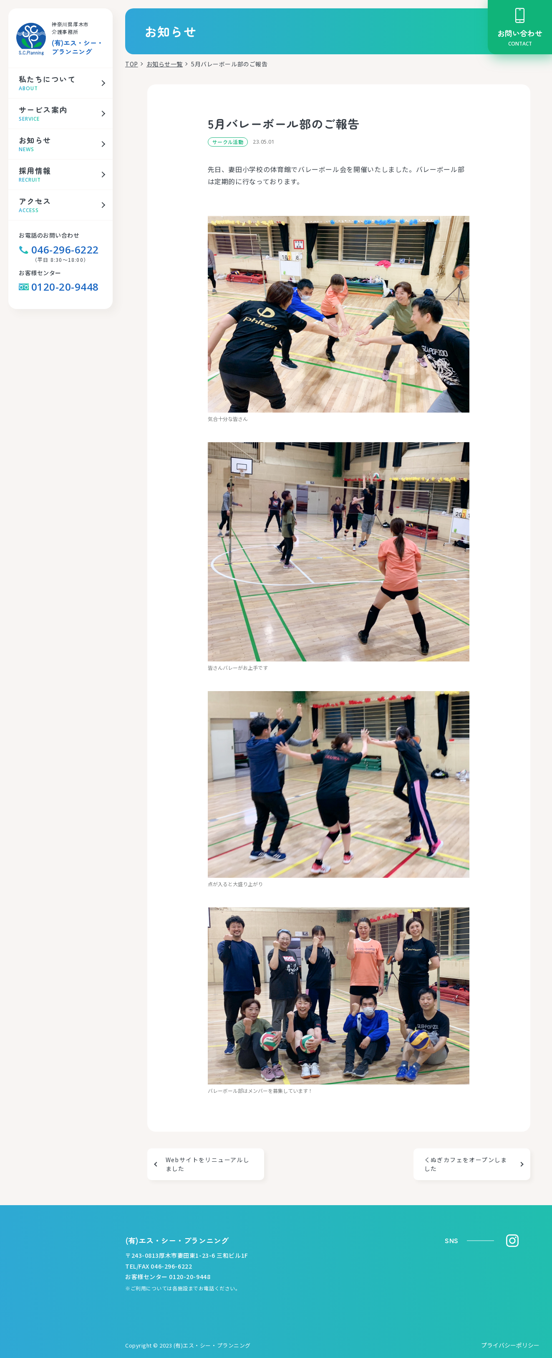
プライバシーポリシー (510, 1345)
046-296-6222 (59, 250)
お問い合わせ (519, 33)
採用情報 (35, 170)
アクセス (35, 200)
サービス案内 (43, 109)
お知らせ (35, 139)
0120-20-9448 (59, 287)
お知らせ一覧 (164, 64)
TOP (131, 64)
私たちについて (47, 78)
